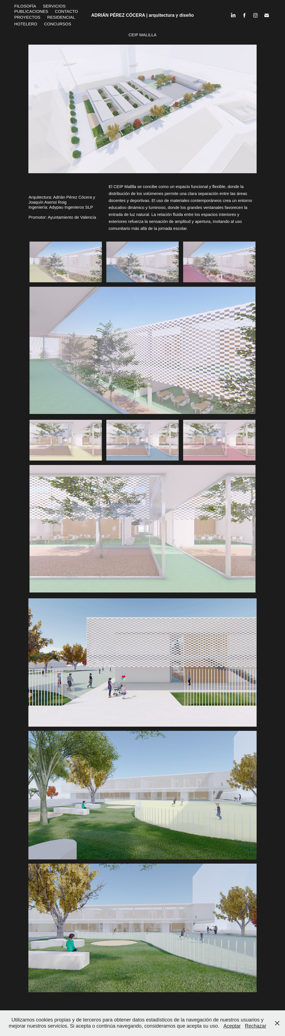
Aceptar (232, 1026)
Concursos (57, 23)
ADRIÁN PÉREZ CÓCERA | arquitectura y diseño (142, 15)
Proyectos (27, 17)
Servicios (54, 6)
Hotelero (25, 23)
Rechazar (255, 1026)
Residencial (61, 17)
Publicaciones (31, 11)
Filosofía (25, 6)
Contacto (66, 11)
